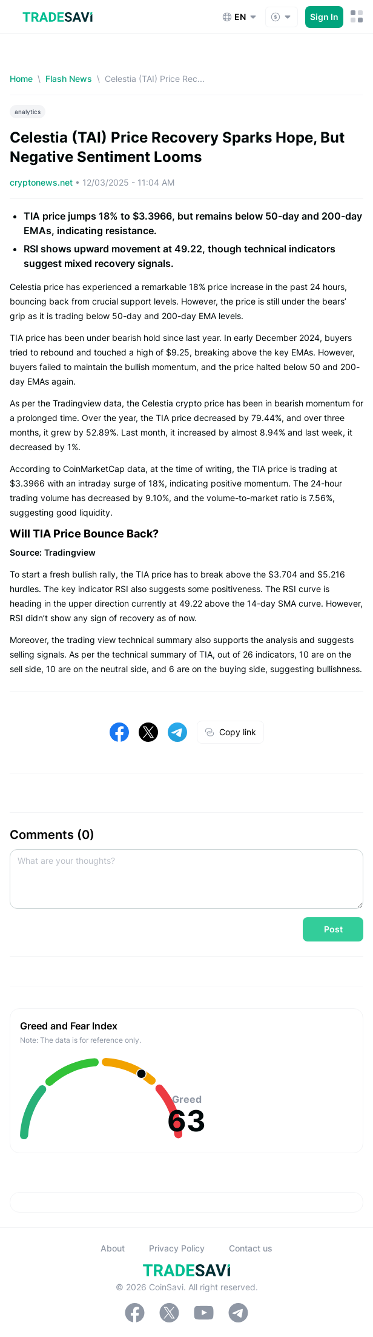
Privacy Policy (177, 1248)
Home (21, 78)
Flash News (68, 78)
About (113, 1248)
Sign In (324, 17)
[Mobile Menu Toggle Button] (357, 16)
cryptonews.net (42, 182)
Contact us (250, 1248)
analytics (28, 112)
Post (333, 929)
